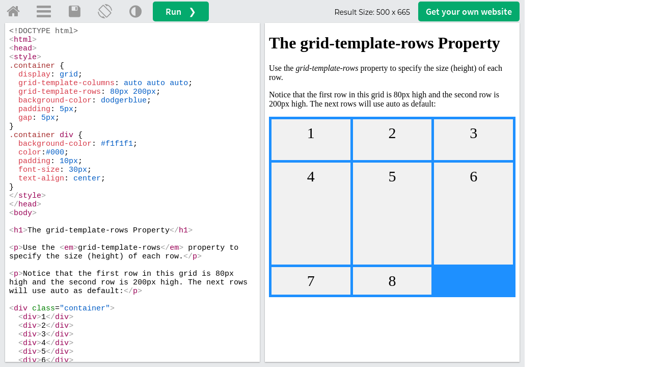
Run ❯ (181, 11)
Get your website (469, 11)
